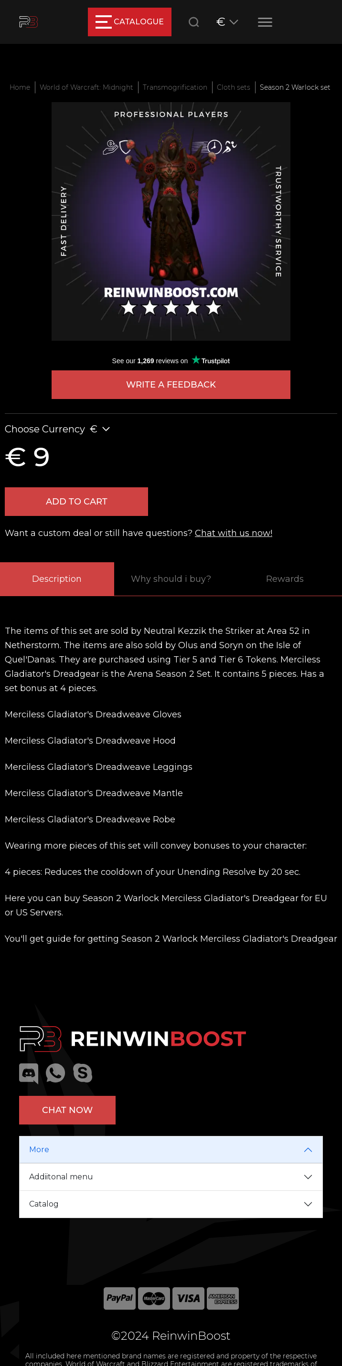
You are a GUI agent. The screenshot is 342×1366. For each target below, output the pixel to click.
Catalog (44, 1203)
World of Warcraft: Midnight (86, 87)
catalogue (130, 22)
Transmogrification (175, 87)
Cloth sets (233, 87)
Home (20, 87)
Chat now (67, 1110)
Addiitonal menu (61, 1176)
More (39, 1149)
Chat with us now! (233, 533)
